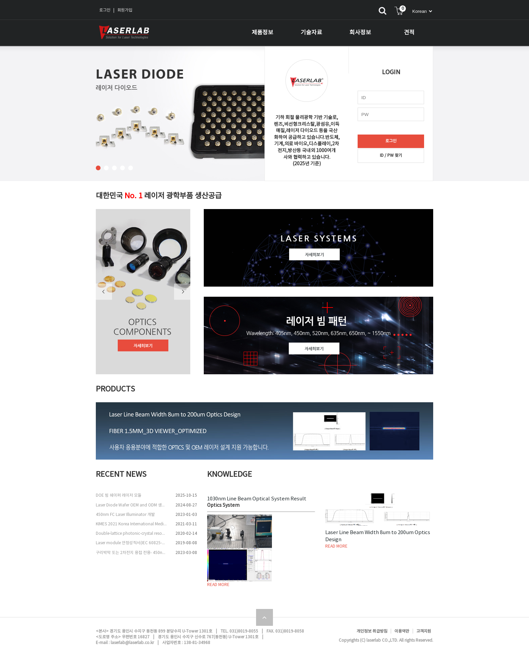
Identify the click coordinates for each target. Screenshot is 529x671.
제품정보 (262, 32)
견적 (409, 32)
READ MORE (218, 585)
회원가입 (124, 10)
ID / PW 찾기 (391, 155)
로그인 (104, 10)
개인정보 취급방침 (372, 631)
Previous (104, 292)
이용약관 (401, 631)
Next (182, 292)
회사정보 (360, 32)
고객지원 (423, 631)
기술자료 (311, 32)
